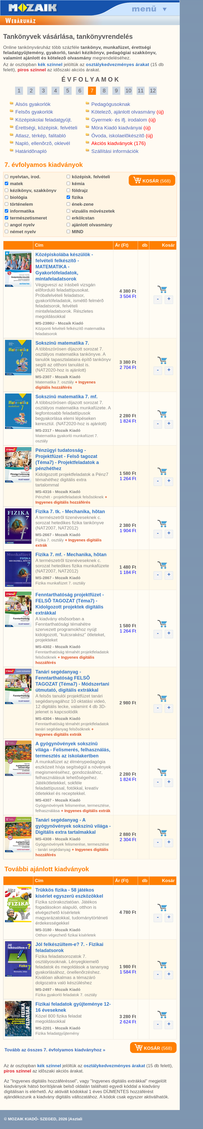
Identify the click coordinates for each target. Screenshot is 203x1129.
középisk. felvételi (88, 176)
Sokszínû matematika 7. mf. (66, 396)
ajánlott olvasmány (89, 224)
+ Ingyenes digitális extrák (85, 810)
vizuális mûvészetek (91, 211)
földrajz (77, 190)
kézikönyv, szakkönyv (30, 190)
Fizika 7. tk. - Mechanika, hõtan (70, 511)
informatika (19, 211)
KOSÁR (146, 181)
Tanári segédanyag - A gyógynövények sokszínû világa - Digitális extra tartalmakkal (73, 826)
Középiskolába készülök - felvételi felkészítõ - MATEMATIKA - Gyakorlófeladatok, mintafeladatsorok (64, 267)
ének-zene (80, 204)
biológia (16, 197)
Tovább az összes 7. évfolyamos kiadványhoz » (54, 1049)
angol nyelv (20, 224)
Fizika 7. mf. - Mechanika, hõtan (71, 554)
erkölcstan (80, 218)
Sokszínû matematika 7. (62, 343)
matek (14, 183)
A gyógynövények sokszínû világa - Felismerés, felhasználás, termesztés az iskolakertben (72, 749)
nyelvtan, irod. (22, 176)
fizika (75, 197)
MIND (75, 231)
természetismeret (26, 218)
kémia (76, 183)
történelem (19, 204)
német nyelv (20, 231)
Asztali (76, 1119)
